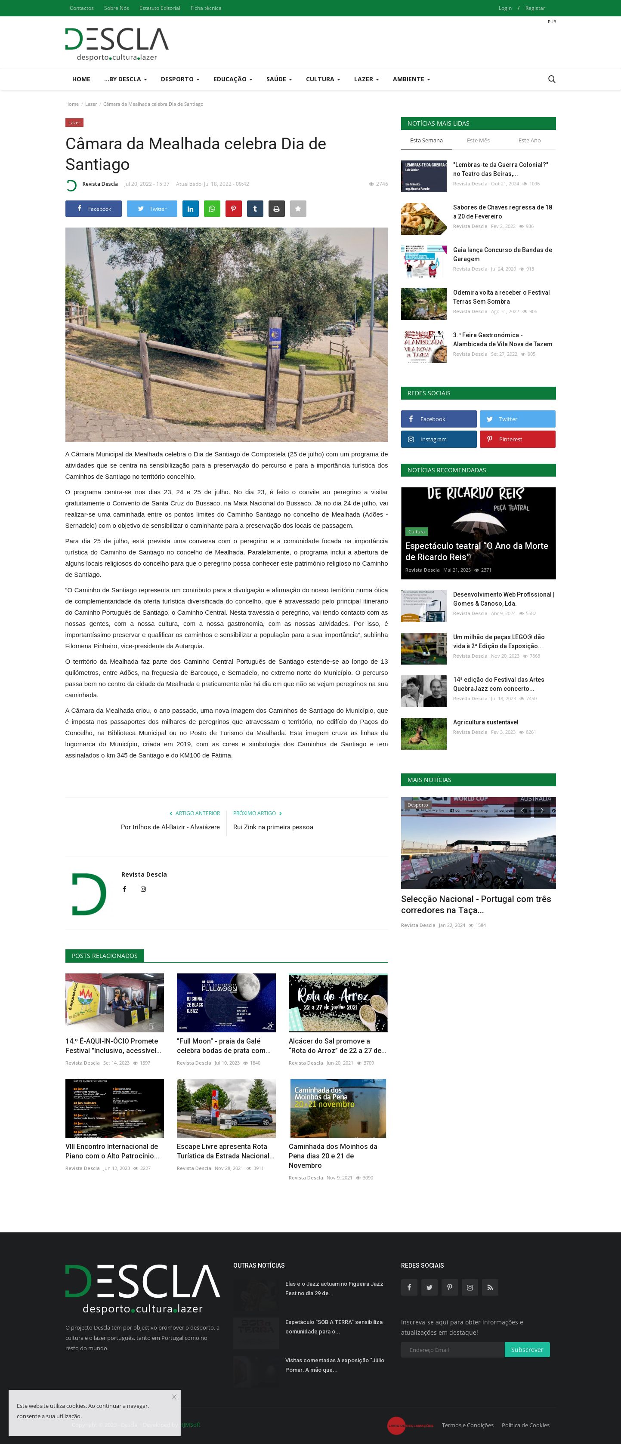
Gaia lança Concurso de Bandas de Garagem (502, 254)
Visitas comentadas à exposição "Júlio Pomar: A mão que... (334, 1365)
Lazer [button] (366, 79)
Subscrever (527, 1349)
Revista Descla (91, 185)
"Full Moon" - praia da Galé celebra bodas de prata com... (224, 1046)
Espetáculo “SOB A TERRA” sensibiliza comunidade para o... (334, 1327)
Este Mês (478, 140)
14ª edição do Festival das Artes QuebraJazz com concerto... (498, 684)
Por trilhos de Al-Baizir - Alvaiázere (170, 827)
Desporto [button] (180, 79)
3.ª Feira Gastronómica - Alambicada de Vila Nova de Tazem (503, 340)
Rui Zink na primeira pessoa (273, 827)
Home (81, 79)
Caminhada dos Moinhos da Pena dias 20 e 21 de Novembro (333, 1156)
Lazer (91, 104)
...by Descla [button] (125, 79)
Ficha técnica (206, 8)
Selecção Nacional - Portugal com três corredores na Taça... (476, 904)
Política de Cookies (526, 1425)
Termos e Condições (468, 1425)
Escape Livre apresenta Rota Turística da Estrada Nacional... (226, 1151)
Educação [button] (233, 79)
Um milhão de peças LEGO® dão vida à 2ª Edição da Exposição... (499, 642)
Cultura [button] (323, 79)
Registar (535, 8)
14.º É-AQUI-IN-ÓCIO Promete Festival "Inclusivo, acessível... (113, 1046)
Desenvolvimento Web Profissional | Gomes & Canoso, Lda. (504, 599)
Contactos (82, 8)
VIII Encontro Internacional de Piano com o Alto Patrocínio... (112, 1151)
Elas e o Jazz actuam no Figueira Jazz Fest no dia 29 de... (334, 1288)
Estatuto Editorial (159, 8)
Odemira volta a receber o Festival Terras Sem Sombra (501, 297)
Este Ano (530, 140)
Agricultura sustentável (486, 722)
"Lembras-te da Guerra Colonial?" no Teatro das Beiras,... (500, 169)
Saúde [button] (279, 79)
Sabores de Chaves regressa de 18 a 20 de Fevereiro (502, 212)
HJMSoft (190, 1425)
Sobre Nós (116, 8)
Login (505, 8)
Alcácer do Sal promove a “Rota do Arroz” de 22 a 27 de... (337, 1046)
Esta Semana (426, 140)
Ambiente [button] (411, 79)
